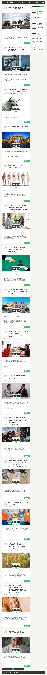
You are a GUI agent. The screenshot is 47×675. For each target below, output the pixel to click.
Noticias (30, 2)
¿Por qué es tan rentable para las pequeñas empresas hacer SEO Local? (18, 207)
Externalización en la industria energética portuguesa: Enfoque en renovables (17, 419)
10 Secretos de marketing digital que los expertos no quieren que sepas (17, 462)
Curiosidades (21, 2)
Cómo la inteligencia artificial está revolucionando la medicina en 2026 (40, 23)
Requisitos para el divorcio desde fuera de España (40, 33)
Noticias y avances (14, 506)
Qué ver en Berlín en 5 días (18, 126)
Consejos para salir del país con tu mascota (16, 8)
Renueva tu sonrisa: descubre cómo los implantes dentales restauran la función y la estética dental (18, 589)
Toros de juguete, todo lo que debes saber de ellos (17, 90)
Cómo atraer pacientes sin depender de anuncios (39, 17)
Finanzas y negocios (37, 2)
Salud (26, 2)
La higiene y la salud (39, 46)
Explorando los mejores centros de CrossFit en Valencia (17, 49)
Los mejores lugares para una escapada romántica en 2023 (17, 291)
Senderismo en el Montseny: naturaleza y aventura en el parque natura (17, 545)
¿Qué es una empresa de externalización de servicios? (16, 249)
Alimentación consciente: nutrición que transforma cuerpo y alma (18, 334)
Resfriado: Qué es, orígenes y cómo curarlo (17, 632)
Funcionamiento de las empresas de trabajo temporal (17, 377)
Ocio (43, 2)
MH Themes (16, 672)
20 (21, 668)
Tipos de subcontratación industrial (18, 503)
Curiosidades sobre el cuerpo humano (16, 166)
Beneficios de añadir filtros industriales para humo (40, 28)
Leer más (27, 42)
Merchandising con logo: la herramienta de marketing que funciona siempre (40, 12)
